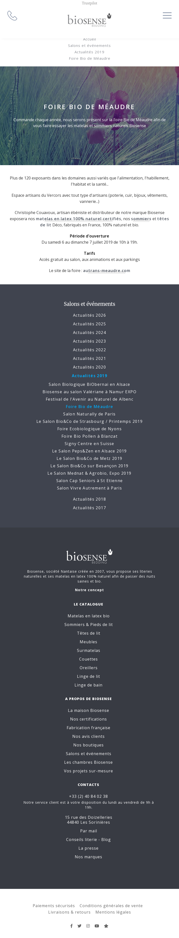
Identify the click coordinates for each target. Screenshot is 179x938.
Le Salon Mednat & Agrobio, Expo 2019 (89, 473)
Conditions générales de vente (111, 901)
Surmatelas (89, 650)
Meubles (89, 641)
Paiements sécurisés (54, 901)
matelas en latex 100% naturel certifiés (78, 218)
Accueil (89, 39)
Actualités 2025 (89, 323)
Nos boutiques (89, 745)
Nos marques (89, 852)
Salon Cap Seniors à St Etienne (89, 480)
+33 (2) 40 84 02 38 (89, 796)
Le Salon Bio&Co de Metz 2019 (89, 458)
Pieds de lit (102, 624)
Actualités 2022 (89, 349)
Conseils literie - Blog (89, 835)
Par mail (89, 826)
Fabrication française (89, 727)
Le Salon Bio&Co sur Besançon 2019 (89, 465)
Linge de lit (89, 676)
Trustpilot (89, 3)
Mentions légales (113, 907)
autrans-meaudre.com (106, 270)
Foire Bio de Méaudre (89, 58)
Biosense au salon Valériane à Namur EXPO (89, 391)
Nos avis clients (89, 736)
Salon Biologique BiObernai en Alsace (89, 384)
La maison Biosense (89, 710)
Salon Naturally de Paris (89, 413)
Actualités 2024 (89, 332)
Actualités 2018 (89, 499)
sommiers (141, 218)
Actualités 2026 (89, 315)
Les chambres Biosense (89, 762)
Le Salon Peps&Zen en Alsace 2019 (89, 451)
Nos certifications (89, 719)
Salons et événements (89, 45)
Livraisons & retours (69, 907)
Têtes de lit (89, 633)
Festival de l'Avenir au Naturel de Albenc (89, 399)
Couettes (89, 659)
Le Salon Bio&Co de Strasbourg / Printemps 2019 (89, 421)
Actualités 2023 (89, 341)
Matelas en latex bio (90, 615)
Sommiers (75, 624)
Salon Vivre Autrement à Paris (89, 488)
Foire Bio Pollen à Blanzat (89, 436)
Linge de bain (89, 684)
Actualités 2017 (89, 507)
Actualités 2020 (89, 367)
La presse (89, 843)
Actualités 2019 (89, 51)
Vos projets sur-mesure (89, 771)
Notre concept (89, 589)
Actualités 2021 (89, 358)
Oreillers (90, 667)
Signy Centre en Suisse (89, 443)
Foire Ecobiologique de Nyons (89, 428)
